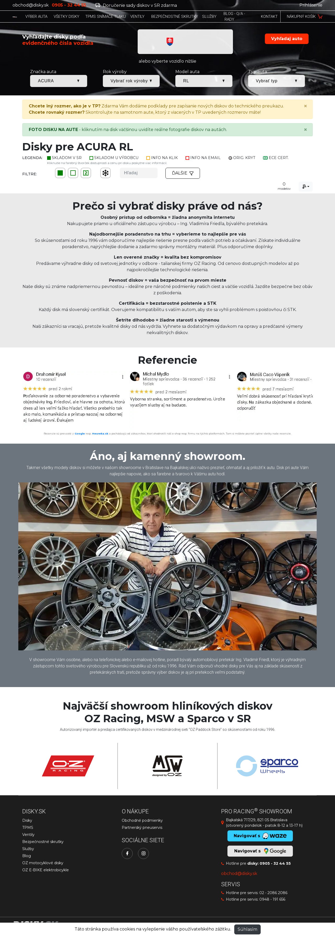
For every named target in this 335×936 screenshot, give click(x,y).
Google (80, 433)
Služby (28, 848)
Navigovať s (260, 851)
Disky (27, 820)
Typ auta (257, 71)
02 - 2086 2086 (273, 892)
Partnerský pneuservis (142, 827)
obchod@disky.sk (31, 5)
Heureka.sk (100, 433)
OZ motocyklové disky (42, 863)
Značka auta (43, 71)
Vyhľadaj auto (286, 38)
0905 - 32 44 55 (275, 863)
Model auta (187, 71)
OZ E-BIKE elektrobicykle (45, 870)
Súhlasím (247, 929)
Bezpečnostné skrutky (43, 841)
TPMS (27, 827)
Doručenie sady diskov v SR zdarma (136, 5)
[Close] (305, 106)
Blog (26, 855)
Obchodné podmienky (142, 820)
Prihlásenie (310, 5)
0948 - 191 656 (272, 899)
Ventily (28, 834)
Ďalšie (182, 173)
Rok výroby (115, 71)
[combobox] (306, 187)
